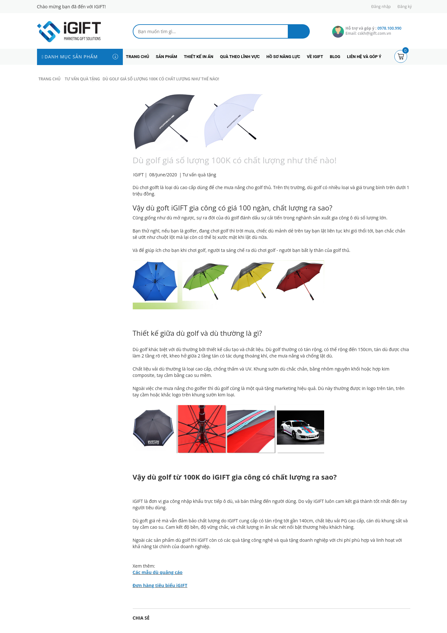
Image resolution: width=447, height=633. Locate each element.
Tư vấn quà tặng (199, 175)
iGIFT (138, 501)
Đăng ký (405, 6)
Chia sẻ (141, 618)
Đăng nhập (381, 6)
